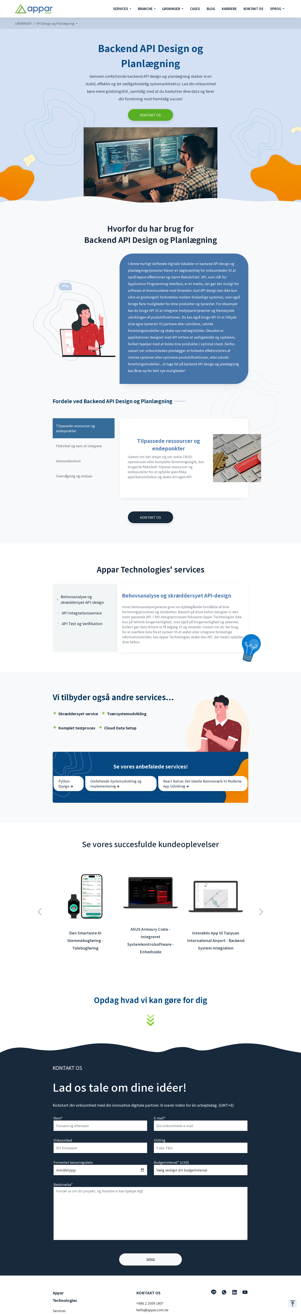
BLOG (211, 8)
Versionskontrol (68, 460)
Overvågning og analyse (74, 475)
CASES (195, 8)
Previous (40, 909)
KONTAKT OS (253, 8)
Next (261, 909)
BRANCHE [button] (145, 8)
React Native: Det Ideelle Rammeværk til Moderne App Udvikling (202, 784)
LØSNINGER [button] (171, 8)
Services (59, 1310)
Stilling (159, 1140)
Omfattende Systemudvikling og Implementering (115, 784)
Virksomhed (63, 1140)
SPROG (276, 8)
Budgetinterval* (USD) (171, 1162)
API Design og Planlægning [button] (55, 23)
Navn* (58, 1117)
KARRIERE (229, 8)
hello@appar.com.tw (152, 1309)
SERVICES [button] (121, 8)
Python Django (66, 784)
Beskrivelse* (63, 1184)
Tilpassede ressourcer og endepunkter (75, 428)
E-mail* (159, 1117)
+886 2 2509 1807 (149, 1303)
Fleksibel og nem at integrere (79, 445)
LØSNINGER (23, 23)
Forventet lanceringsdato (73, 1162)
